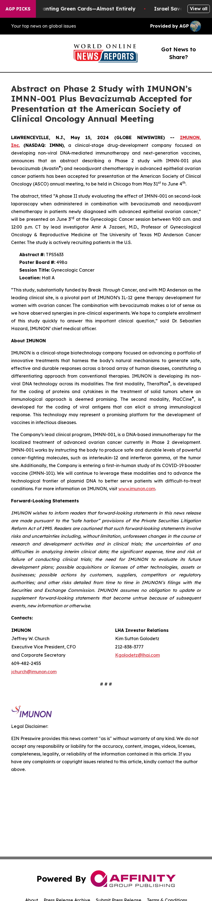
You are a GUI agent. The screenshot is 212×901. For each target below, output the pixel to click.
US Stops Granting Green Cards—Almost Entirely (79, 9)
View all (198, 8)
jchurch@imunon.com (34, 671)
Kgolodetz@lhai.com (137, 655)
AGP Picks (18, 9)
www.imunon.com (136, 488)
